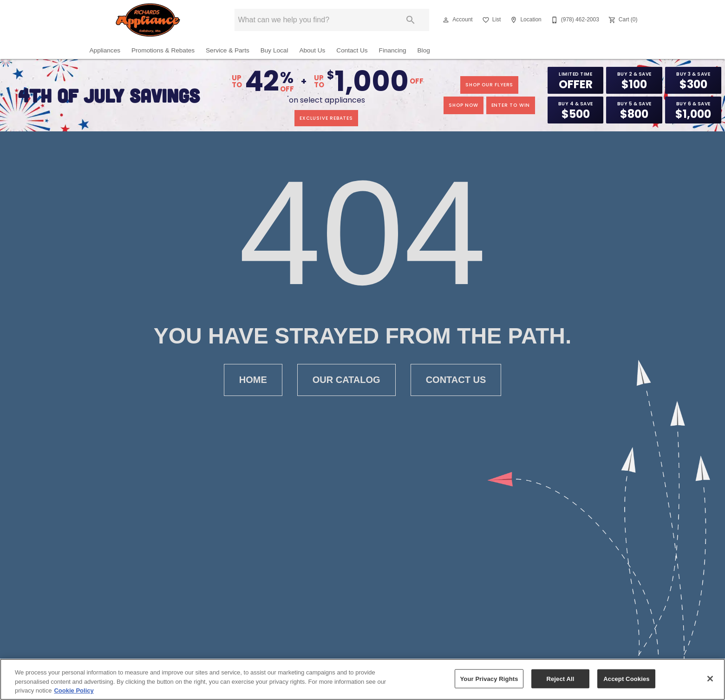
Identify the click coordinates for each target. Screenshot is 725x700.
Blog (424, 50)
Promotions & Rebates (163, 50)
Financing (392, 50)
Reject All (560, 678)
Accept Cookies (626, 678)
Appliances (105, 50)
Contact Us (351, 50)
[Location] (524, 20)
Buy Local (274, 50)
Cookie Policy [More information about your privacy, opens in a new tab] (73, 690)
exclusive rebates (326, 118)
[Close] (710, 678)
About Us (312, 50)
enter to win (510, 105)
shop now (463, 105)
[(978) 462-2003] (574, 20)
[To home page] (147, 20)
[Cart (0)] (622, 20)
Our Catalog (346, 379)
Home (253, 379)
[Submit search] (410, 20)
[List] (490, 20)
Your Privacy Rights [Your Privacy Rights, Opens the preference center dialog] (489, 678)
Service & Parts (227, 50)
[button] (445, 20)
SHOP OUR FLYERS (489, 84)
